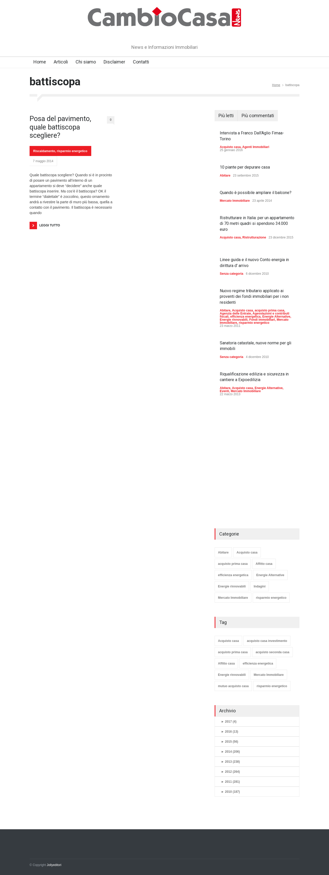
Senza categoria (231, 273)
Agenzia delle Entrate (235, 313)
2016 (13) (229, 731)
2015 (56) (229, 741)
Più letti (226, 115)
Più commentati (258, 115)
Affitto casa (263, 564)
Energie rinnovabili (234, 319)
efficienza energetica (245, 316)
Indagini (260, 586)
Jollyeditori (54, 865)
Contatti (141, 62)
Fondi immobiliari (262, 319)
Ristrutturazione (254, 237)
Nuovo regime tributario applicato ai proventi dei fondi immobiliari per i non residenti (254, 296)
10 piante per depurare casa (245, 167)
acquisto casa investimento (267, 641)
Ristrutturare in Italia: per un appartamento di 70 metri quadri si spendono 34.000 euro (257, 223)
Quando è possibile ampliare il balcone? (255, 192)
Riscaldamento (44, 151)
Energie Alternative (276, 316)
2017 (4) (228, 721)
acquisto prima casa (269, 310)
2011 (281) (230, 782)
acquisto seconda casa (272, 652)
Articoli (61, 62)
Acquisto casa (230, 147)
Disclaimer (114, 62)
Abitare (225, 175)
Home (39, 62)
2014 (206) (230, 751)
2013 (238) (230, 761)
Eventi (224, 391)
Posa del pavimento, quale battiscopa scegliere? (60, 127)
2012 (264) (230, 771)
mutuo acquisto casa (233, 686)
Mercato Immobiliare (235, 200)
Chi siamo (86, 62)
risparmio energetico (72, 151)
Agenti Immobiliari (255, 147)
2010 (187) (230, 792)
